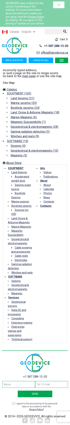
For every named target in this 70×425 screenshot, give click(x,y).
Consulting (17, 318)
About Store (14, 163)
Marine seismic (20, 201)
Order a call (41, 60)
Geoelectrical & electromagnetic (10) (34, 150)
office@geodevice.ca (54, 52)
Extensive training (21, 322)
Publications (50, 176)
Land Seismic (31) (22, 98)
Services (13, 297)
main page (29, 76)
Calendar (48, 189)
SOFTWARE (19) (17, 141)
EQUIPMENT (16, 168)
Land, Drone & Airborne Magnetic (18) (35, 112)
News (46, 197)
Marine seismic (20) (24, 103)
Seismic (16, 280)
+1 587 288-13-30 (56, 46)
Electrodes (21, 260)
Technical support (21, 339)
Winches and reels (22, 272)
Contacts (48, 201)
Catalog (12, 89)
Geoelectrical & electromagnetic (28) (34, 127)
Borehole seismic (21, 205)
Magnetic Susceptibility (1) (28, 122)
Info (42, 168)
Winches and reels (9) (25, 136)
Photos (47, 193)
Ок (59, 5)
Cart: (64, 39)
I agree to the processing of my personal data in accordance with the (36, 406)
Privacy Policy (36, 16)
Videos (47, 172)
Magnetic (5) (19, 155)
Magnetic (16, 293)
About (43, 180)
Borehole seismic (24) (25, 108)
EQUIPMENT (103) (19, 93)
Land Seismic (19, 172)
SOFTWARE (15, 276)
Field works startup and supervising (16, 331)
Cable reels (21, 255)
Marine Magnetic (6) (24, 117)
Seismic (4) (18, 146)
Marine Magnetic (21, 226)
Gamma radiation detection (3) (30, 131)
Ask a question (14, 60)
